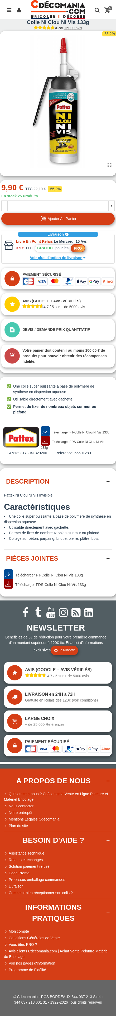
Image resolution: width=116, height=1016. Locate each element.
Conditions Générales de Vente (32, 938)
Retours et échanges (23, 860)
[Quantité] (58, 206)
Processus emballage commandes (34, 880)
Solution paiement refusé (27, 866)
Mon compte (16, 931)
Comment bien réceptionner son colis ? (38, 893)
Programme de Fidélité (25, 970)
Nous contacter (18, 806)
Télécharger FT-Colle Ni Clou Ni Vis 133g (75, 431)
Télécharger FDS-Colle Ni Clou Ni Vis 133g (72, 443)
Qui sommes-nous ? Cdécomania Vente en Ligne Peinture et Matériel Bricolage (56, 796)
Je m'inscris (64, 650)
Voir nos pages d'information (29, 963)
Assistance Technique (24, 853)
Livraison (58, 234)
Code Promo (17, 873)
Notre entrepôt (18, 812)
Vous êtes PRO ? (23, 944)
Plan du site (16, 826)
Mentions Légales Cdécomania (31, 819)
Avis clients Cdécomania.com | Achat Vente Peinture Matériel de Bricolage (56, 953)
